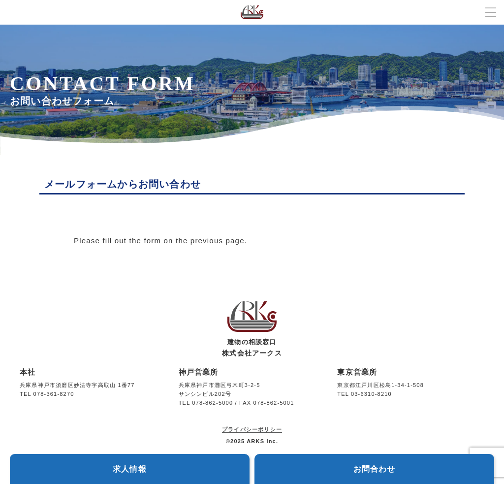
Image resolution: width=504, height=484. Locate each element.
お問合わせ (374, 469)
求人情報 (130, 469)
